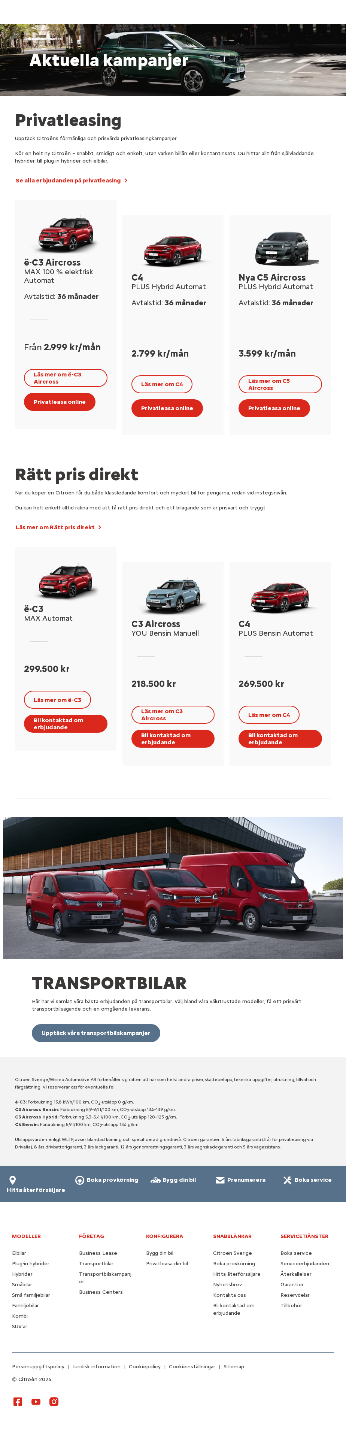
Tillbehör (291, 1305)
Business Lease (98, 1253)
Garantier (292, 1284)
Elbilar (19, 1253)
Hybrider (22, 1274)
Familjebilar (25, 1305)
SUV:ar (19, 1326)
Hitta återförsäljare (237, 1274)
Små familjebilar (31, 1295)
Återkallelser (296, 1274)
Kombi (20, 1316)
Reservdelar (295, 1295)
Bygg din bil (159, 1253)
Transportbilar (96, 1263)
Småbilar (22, 1284)
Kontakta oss (229, 1295)
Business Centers (101, 1292)
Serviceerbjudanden (304, 1263)
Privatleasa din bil (167, 1263)
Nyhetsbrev (227, 1284)
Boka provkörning (234, 1263)
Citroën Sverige (232, 1253)
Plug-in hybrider (30, 1263)
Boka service (296, 1253)
